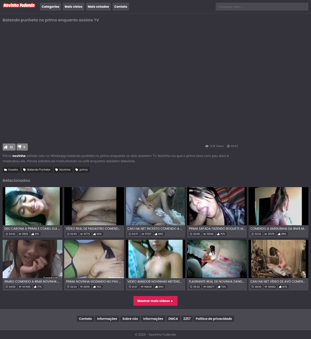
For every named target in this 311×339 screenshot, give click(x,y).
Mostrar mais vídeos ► (155, 301)
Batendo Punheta (38, 169)
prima (84, 169)
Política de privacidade (214, 319)
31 (11, 147)
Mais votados (98, 6)
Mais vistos (73, 6)
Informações (107, 319)
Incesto (13, 169)
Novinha (65, 169)
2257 (187, 319)
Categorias (50, 6)
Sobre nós (130, 319)
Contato (120, 6)
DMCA (173, 319)
